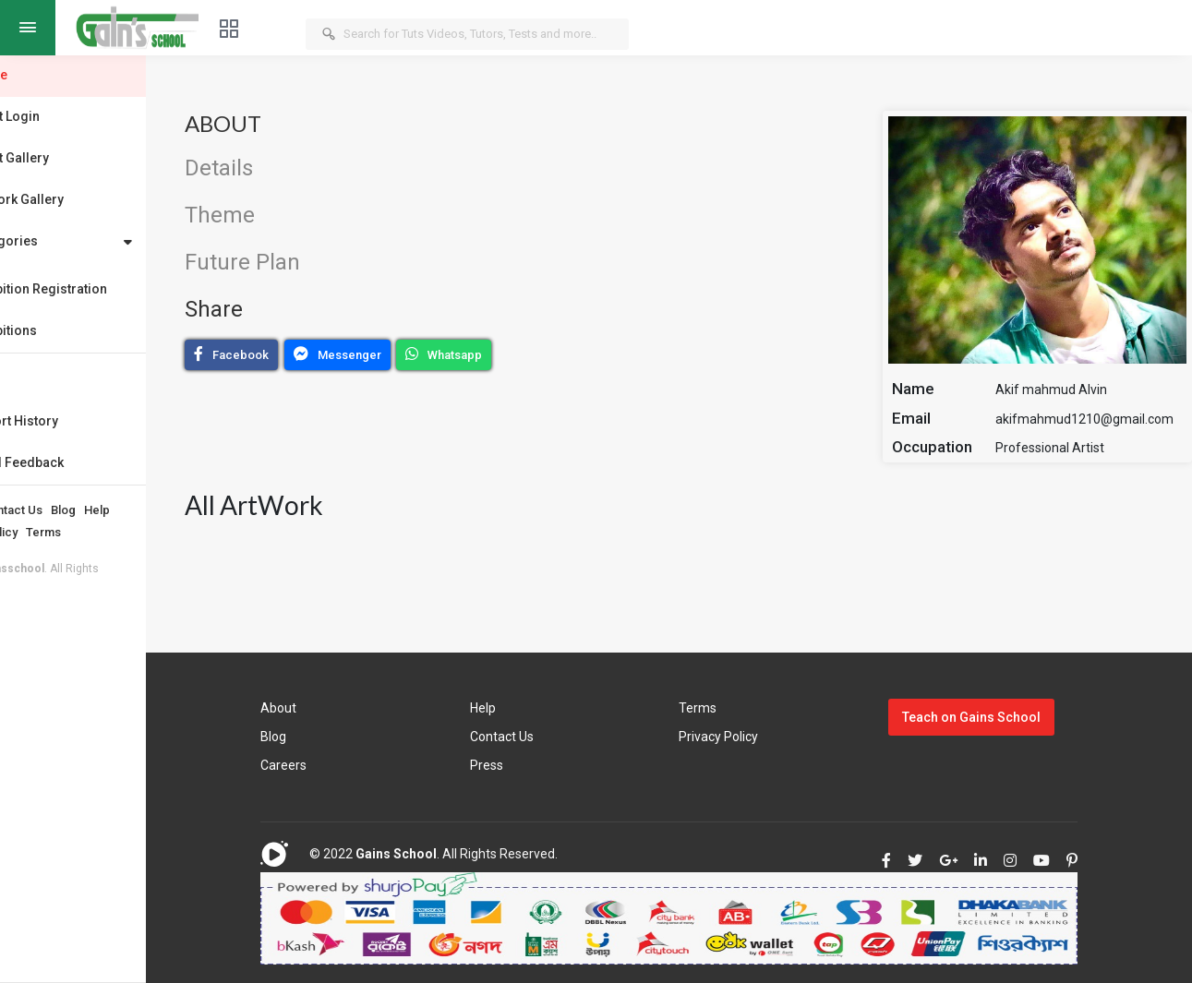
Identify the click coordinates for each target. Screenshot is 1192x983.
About (32, 510)
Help (173, 510)
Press (539, 765)
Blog (138, 510)
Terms (119, 532)
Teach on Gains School (993, 717)
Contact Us (87, 510)
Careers (352, 765)
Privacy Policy (54, 532)
